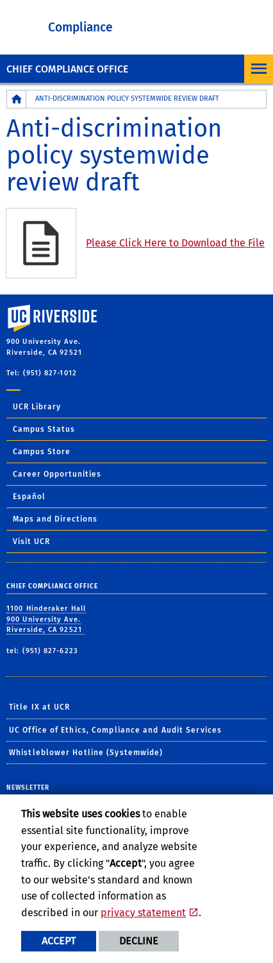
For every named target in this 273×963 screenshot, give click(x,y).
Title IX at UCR (39, 707)
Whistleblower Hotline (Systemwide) (86, 752)
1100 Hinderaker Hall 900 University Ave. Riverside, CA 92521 (46, 619)
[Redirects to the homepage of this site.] (16, 99)
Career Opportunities (57, 474)
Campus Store (41, 451)
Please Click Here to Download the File (175, 243)
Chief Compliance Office (67, 69)
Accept (59, 941)
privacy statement (143, 913)
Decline (138, 941)
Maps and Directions (55, 519)
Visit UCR (31, 541)
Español (29, 496)
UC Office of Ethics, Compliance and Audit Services (115, 730)
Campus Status (44, 429)
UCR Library (37, 406)
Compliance (80, 27)
